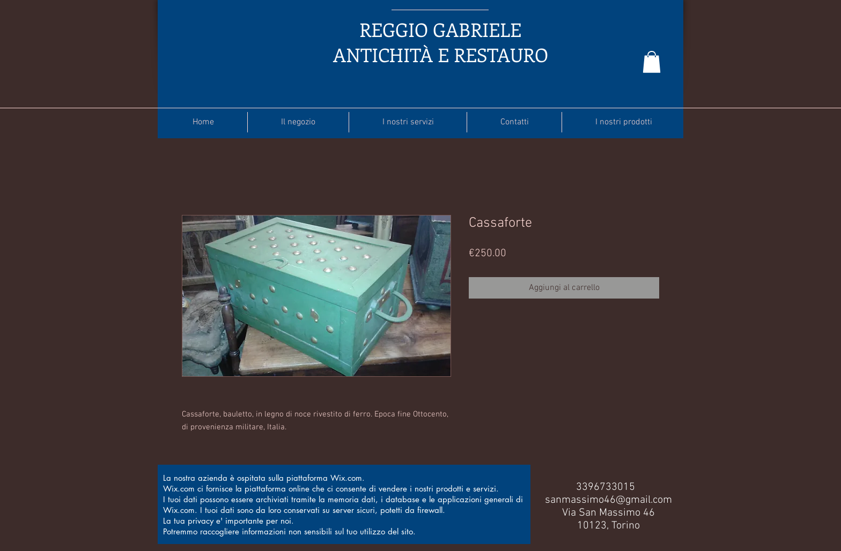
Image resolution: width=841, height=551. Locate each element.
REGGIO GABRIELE (440, 29)
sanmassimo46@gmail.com (608, 500)
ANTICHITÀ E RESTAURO (440, 54)
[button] (652, 62)
